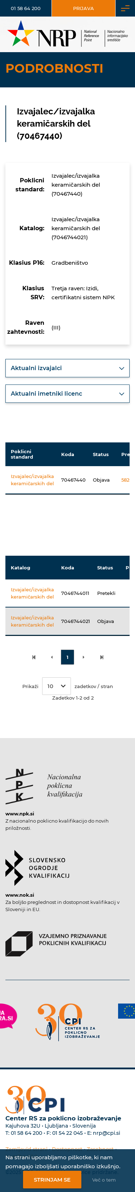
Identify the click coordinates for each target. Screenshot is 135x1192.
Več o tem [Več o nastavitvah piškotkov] (104, 1180)
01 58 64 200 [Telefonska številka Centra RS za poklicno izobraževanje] (26, 1133)
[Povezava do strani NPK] (43, 783)
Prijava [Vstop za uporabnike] (83, 8)
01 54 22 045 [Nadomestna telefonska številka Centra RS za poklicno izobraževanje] (67, 1133)
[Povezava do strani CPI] (67, 1022)
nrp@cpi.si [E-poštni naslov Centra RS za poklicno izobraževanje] (106, 1133)
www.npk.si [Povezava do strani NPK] (19, 813)
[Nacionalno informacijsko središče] (67, 34)
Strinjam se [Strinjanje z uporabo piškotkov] (52, 1179)
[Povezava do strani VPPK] (56, 940)
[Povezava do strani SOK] (37, 864)
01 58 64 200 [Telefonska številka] (26, 8)
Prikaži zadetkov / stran (67, 686)
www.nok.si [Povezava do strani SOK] (19, 895)
